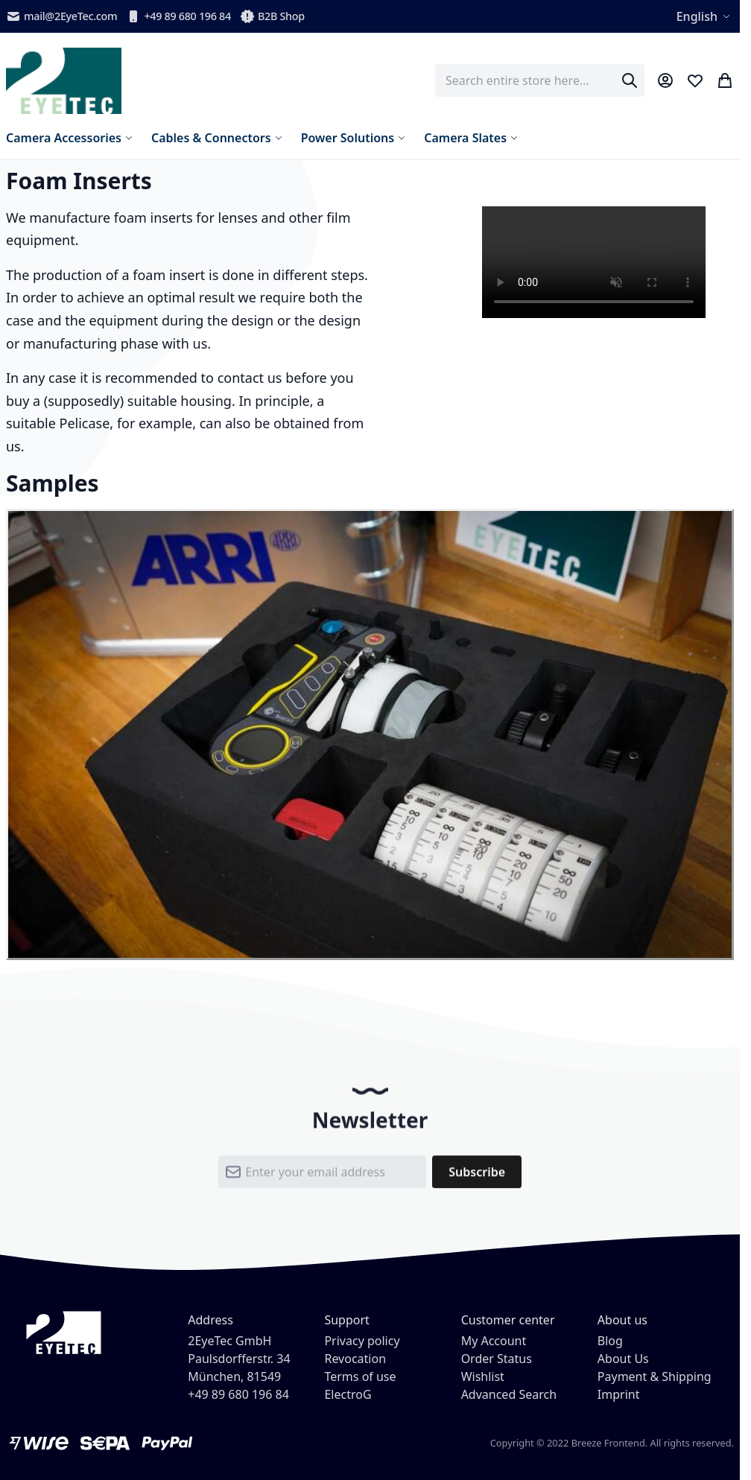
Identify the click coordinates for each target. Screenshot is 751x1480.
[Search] (629, 80)
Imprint (619, 1394)
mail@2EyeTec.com (61, 16)
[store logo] (63, 81)
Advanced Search (509, 1394)
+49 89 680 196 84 (178, 16)
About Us (623, 1358)
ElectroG (347, 1394)
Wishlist (482, 1376)
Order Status (496, 1358)
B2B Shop (272, 16)
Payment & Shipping (655, 1376)
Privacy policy (361, 1341)
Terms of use (360, 1376)
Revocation (355, 1358)
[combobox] (539, 80)
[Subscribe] (477, 1177)
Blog (610, 1341)
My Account (494, 1341)
